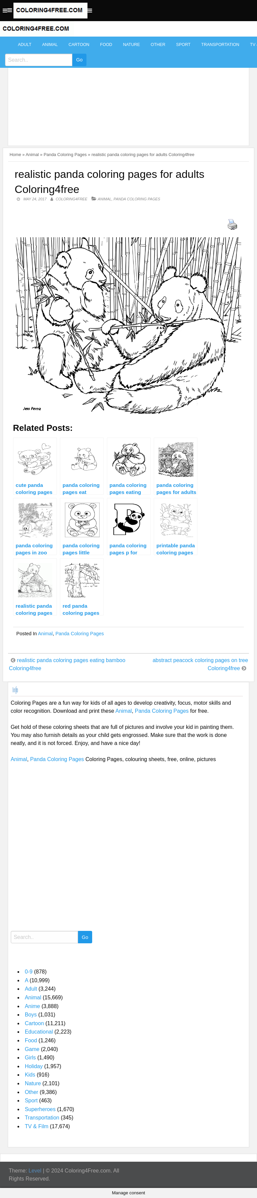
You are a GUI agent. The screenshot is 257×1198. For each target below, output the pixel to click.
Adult (24, 44)
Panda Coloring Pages (65, 154)
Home (15, 154)
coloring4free (71, 199)
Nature (131, 44)
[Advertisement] (127, 88)
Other (158, 44)
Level (35, 1171)
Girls (30, 1057)
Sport (183, 44)
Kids (30, 1075)
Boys (31, 1014)
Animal (50, 44)
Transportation (220, 44)
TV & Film (36, 1126)
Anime (32, 1006)
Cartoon (79, 44)
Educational (39, 1032)
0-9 (29, 972)
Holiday (34, 1066)
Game (32, 1049)
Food (106, 44)
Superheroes (40, 1109)
